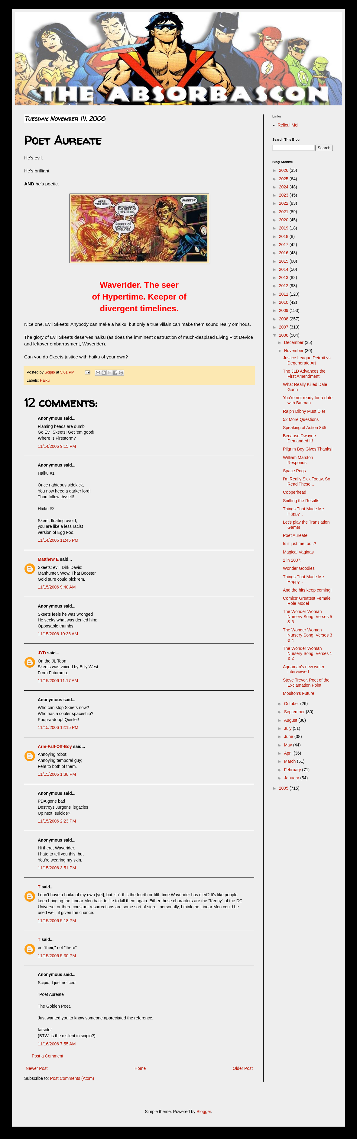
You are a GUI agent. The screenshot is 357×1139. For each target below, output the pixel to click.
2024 (284, 186)
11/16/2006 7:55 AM (57, 1043)
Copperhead (294, 492)
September (295, 711)
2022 (284, 203)
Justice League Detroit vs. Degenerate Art (307, 360)
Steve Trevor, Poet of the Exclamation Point (306, 683)
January (292, 777)
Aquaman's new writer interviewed (303, 669)
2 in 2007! (292, 560)
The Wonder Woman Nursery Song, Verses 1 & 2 (307, 653)
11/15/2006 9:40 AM (57, 587)
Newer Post (36, 1068)
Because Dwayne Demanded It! (299, 438)
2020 (284, 219)
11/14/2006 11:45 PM (58, 540)
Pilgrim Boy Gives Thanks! (308, 449)
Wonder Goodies (299, 568)
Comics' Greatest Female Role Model (307, 601)
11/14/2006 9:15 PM (57, 446)
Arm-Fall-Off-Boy (55, 746)
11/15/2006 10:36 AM (58, 633)
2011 (284, 294)
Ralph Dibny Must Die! (304, 411)
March (290, 761)
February (293, 769)
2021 (284, 211)
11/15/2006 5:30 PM (57, 955)
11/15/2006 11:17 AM (58, 680)
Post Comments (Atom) (72, 1078)
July (288, 728)
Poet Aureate (295, 535)
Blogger (203, 1111)
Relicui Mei (288, 125)
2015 (284, 261)
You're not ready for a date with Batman (308, 400)
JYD (42, 652)
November (294, 350)
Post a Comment (47, 1056)
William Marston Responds (298, 460)
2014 (284, 269)
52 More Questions (301, 419)
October (292, 703)
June (289, 736)
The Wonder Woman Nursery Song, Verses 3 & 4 (307, 635)
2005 (284, 788)
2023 (284, 195)
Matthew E (48, 559)
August (291, 720)
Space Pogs (294, 470)
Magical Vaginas (298, 552)
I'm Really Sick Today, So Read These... (306, 481)
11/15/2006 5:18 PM (57, 920)
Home (140, 1068)
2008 (284, 318)
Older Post (243, 1068)
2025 (284, 178)
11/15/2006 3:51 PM (57, 867)
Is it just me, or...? (299, 543)
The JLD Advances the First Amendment (304, 374)
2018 (284, 236)
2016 (284, 252)
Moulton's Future (298, 693)
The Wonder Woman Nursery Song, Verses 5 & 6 (307, 616)
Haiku (45, 380)
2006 (284, 335)
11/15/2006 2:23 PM (57, 821)
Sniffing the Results (301, 500)
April (289, 753)
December (294, 342)
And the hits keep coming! (307, 590)
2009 (284, 310)
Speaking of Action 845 (304, 427)
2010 (284, 302)
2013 (284, 277)
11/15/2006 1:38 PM (57, 774)
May (288, 745)
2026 (284, 170)
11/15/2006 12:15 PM (58, 727)
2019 (284, 228)
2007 (284, 327)
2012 (284, 285)
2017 (284, 244)
